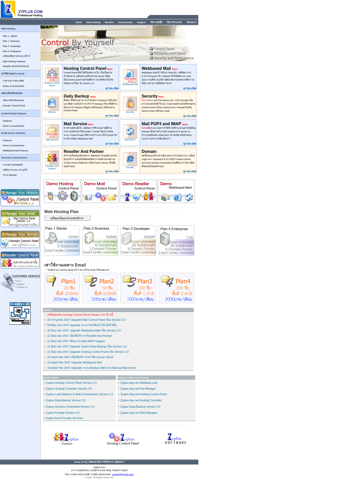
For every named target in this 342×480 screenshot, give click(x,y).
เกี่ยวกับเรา (191, 22)
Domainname (125, 22)
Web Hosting (93, 22)
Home (79, 22)
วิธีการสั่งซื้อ (156, 22)
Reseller (109, 22)
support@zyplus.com (122, 474)
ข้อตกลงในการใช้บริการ (101, 462)
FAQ (18, 281)
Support (141, 22)
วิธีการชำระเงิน (174, 22)
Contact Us (22, 287)
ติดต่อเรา (119, 462)
